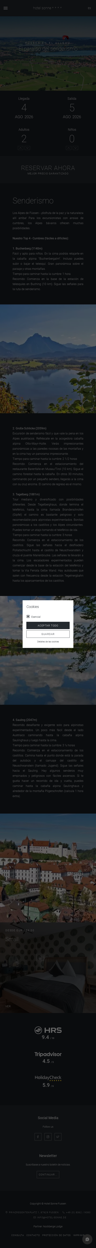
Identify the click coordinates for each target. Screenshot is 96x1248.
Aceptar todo (48, 625)
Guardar (48, 634)
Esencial (36, 616)
